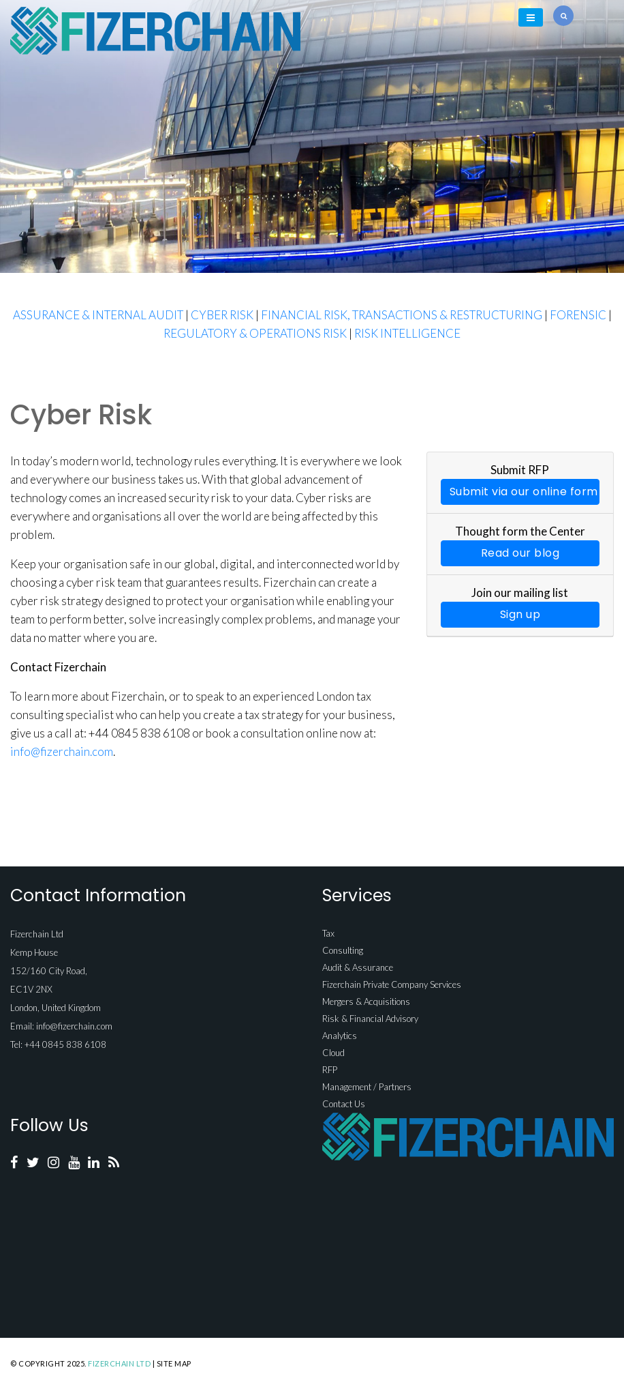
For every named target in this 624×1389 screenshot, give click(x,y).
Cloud (333, 1052)
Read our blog (520, 553)
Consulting (342, 950)
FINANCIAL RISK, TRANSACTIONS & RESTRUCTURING (401, 315)
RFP (329, 1069)
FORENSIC (578, 315)
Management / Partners (366, 1086)
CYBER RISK (222, 315)
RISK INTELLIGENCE (407, 333)
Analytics (339, 1035)
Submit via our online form (524, 491)
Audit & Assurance (357, 967)
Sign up (520, 614)
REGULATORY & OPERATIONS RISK (255, 333)
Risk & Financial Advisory (370, 1018)
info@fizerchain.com (61, 751)
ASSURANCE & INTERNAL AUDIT (98, 315)
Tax (328, 933)
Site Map (174, 1363)
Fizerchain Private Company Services (391, 984)
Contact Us (343, 1103)
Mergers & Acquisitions (366, 1001)
